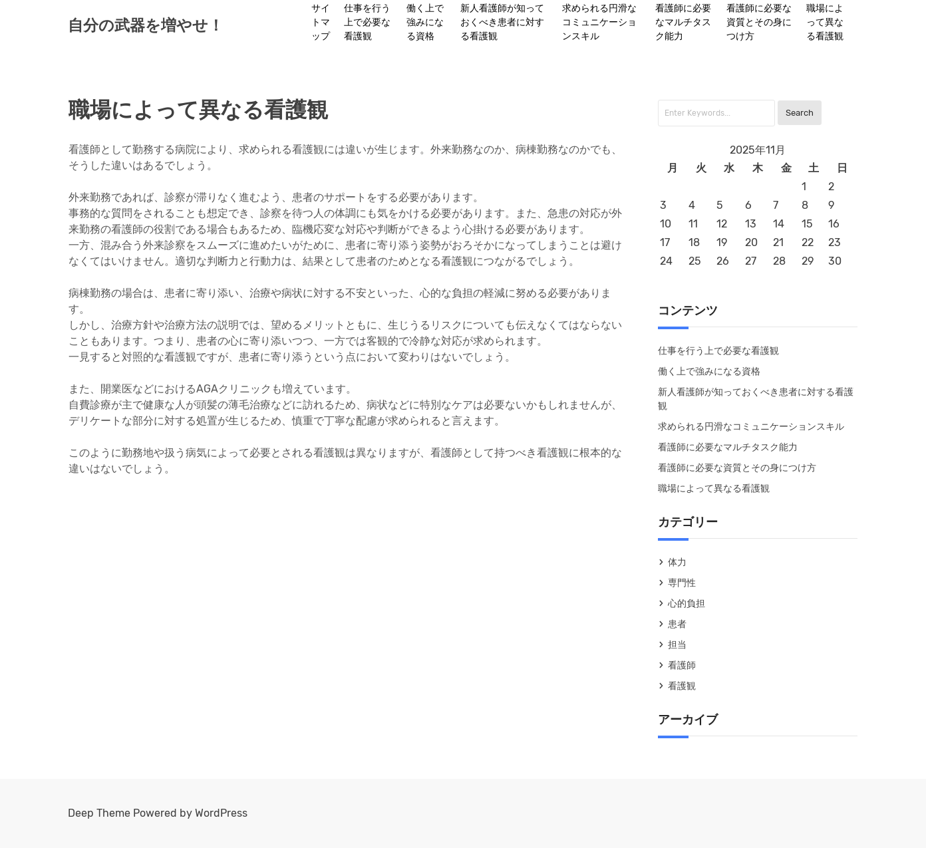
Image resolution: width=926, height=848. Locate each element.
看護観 (682, 686)
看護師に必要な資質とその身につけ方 (759, 22)
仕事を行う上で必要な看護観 (367, 22)
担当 (677, 644)
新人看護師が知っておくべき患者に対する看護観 (502, 22)
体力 (677, 562)
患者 (677, 624)
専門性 (682, 583)
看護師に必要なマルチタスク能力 (683, 22)
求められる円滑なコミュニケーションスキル (599, 22)
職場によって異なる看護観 (825, 22)
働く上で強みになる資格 (425, 22)
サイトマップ (320, 22)
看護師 (682, 665)
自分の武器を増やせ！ (146, 25)
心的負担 (686, 603)
